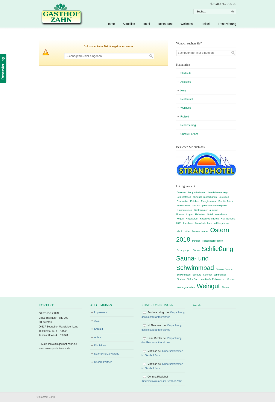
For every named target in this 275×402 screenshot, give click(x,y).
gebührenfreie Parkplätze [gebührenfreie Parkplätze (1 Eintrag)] (214, 205)
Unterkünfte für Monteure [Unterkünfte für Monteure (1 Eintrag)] (212, 279)
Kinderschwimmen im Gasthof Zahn (161, 381)
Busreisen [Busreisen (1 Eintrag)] (224, 197)
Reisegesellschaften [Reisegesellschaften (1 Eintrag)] (212, 240)
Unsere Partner (189, 134)
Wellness (186, 107)
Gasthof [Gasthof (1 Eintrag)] (196, 205)
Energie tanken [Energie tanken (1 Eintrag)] (208, 201)
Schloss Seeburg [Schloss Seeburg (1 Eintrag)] (224, 269)
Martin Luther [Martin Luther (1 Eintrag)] (183, 231)
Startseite (186, 73)
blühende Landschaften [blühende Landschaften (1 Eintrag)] (205, 197)
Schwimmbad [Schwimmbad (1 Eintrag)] (184, 274)
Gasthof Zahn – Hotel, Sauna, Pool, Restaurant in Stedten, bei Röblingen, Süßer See (61, 14)
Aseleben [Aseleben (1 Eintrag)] (181, 192)
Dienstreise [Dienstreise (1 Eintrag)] (182, 201)
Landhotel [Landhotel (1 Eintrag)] (188, 223)
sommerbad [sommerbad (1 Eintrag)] (220, 274)
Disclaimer (100, 345)
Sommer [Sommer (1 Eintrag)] (207, 274)
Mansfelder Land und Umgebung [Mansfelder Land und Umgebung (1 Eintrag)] (212, 223)
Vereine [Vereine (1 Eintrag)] (231, 279)
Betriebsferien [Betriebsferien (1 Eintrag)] (184, 197)
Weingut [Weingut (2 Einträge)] (208, 285)
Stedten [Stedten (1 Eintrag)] (181, 279)
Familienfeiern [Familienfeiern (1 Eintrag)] (225, 201)
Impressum (100, 312)
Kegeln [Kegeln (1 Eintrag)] (180, 218)
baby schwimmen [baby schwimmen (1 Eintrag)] (197, 192)
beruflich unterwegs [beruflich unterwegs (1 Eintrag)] (218, 192)
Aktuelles (186, 81)
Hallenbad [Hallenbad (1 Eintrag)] (200, 214)
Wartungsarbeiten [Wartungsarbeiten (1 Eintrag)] (186, 287)
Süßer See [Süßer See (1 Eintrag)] (192, 279)
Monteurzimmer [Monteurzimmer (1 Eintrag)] (200, 231)
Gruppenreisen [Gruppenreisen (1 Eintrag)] (184, 210)
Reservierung (188, 125)
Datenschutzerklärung (106, 353)
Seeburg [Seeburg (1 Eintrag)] (197, 274)
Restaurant (187, 99)
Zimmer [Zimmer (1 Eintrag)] (225, 287)
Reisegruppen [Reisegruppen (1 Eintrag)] (184, 250)
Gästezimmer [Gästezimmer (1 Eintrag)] (200, 210)
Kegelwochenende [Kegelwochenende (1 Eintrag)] (209, 218)
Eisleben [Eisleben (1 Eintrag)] (194, 201)
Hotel (184, 90)
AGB (97, 320)
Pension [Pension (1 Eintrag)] (196, 240)
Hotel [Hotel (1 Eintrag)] (210, 214)
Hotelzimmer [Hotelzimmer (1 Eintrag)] (221, 214)
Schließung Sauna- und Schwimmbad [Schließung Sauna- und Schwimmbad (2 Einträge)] (204, 258)
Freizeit (185, 116)
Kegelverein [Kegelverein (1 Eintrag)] (192, 218)
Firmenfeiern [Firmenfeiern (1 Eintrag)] (183, 205)
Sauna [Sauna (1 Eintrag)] (196, 250)
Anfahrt (98, 337)
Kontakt (98, 328)
